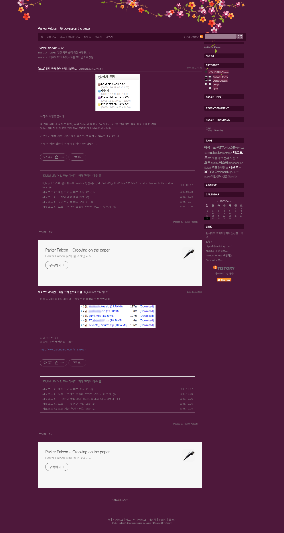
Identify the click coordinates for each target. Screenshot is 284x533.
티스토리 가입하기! (224, 273)
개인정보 (216, 176)
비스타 (223, 162)
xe (209, 158)
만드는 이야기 (68, 175)
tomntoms (226, 153)
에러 (238, 148)
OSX (211, 172)
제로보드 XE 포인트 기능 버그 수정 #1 (65, 202)
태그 (62, 37)
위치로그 (51, 37)
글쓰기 (108, 37)
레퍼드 (215, 163)
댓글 (50, 232)
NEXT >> (125, 500)
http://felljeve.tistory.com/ (218, 246)
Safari (207, 167)
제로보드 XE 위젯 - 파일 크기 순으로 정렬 (65, 57)
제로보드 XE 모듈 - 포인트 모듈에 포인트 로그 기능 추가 (76, 206)
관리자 (98, 37)
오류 (207, 162)
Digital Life (49, 175)
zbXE (231, 147)
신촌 (224, 176)
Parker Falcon (118, 523)
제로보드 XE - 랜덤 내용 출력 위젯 (63, 197)
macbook (213, 152)
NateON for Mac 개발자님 (219, 255)
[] (120, 500)
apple (207, 176)
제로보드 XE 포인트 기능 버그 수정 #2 (65, 192)
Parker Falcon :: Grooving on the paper (64, 28)
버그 (220, 158)
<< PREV (114, 500)
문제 (226, 158)
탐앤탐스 (223, 167)
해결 (214, 158)
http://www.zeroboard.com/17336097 (63, 349)
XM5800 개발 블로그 (216, 250)
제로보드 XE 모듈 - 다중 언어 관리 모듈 (66, 403)
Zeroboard (221, 172)
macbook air (235, 163)
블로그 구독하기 (191, 37)
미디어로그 (74, 37)
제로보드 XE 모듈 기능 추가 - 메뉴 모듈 (66, 408)
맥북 (207, 147)
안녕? (209, 241)
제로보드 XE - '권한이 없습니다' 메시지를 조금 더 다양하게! (78, 399)
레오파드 (233, 172)
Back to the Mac (214, 260)
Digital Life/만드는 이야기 (91, 68)
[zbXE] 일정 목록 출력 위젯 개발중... (64, 52)
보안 (214, 167)
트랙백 (42, 232)
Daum (148, 523)
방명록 (87, 37)
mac (213, 147)
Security (232, 176)
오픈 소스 (235, 158)
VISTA (221, 147)
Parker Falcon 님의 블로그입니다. (69, 256)
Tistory (168, 523)
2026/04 (224, 201)
